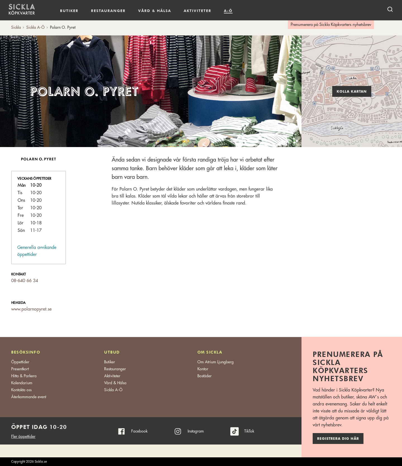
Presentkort (20, 369)
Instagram (196, 431)
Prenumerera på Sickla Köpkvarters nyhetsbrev (331, 25)
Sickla (16, 27)
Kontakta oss (21, 390)
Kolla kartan (352, 91)
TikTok (249, 431)
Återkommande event (28, 397)
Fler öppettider (23, 436)
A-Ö (228, 10)
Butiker (69, 10)
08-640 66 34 (24, 280)
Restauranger (108, 10)
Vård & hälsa (154, 10)
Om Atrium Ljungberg (215, 362)
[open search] (390, 9)
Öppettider (20, 362)
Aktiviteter (197, 10)
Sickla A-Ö (113, 390)
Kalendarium (248, 10)
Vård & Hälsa (115, 383)
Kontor (202, 369)
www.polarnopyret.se (31, 309)
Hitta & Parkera (24, 376)
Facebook (139, 431)
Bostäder (204, 376)
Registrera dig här (338, 438)
